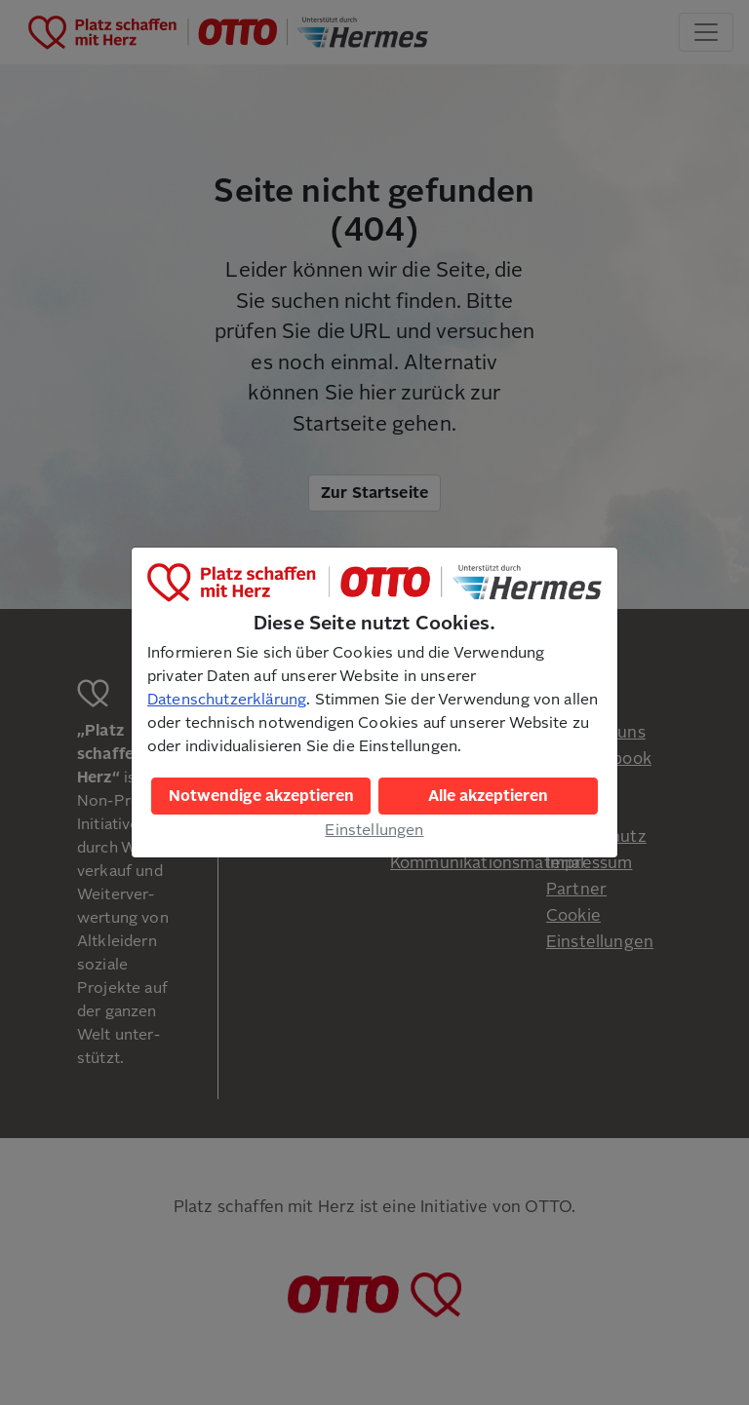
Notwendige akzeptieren (261, 796)
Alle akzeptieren (488, 796)
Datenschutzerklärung (226, 699)
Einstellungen (374, 830)
